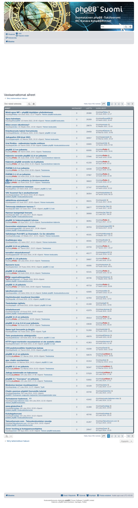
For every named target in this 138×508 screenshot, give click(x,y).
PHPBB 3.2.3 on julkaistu (17, 168)
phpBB (67, 500)
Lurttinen (16, 356)
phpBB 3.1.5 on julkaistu (17, 317)
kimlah (14, 331)
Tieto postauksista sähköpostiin (21, 335)
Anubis (15, 242)
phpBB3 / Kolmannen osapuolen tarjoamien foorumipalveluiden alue (31, 395)
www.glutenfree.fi (14, 406)
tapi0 (14, 305)
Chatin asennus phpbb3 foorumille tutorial (26, 391)
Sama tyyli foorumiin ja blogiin (20, 329)
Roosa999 (16, 121)
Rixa (14, 189)
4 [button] (118, 103)
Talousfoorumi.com (19, 423)
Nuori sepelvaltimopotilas (18, 277)
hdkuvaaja (16, 236)
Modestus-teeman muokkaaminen (22, 385)
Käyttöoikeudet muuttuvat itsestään (23, 297)
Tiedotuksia (46, 152)
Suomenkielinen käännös (50, 158)
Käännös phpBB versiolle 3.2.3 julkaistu (25, 162)
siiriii (14, 202)
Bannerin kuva (12, 265)
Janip (14, 387)
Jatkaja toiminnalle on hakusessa (21, 373)
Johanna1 (16, 279)
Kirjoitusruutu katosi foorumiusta (21, 131)
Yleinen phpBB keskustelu (51, 114)
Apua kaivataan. (13, 119)
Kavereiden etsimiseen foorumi (20, 226)
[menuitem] (19, 33)
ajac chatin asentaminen (17, 360)
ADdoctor (15, 133)
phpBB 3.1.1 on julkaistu (17, 366)
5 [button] (122, 103)
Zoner (14, 431)
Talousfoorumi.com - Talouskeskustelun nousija (29, 421)
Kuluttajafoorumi (14, 414)
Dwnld (14, 350)
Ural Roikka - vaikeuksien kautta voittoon (25, 143)
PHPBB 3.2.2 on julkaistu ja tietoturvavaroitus (27, 180)
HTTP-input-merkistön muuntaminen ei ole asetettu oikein (33, 342)
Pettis (14, 152)
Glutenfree (16, 393)
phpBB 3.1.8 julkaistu (16, 285)
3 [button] (115, 103)
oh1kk (14, 145)
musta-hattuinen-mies (20, 401)
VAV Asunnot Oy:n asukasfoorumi (22, 193)
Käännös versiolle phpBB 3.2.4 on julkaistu (26, 156)
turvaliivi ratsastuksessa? (18, 252)
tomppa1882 (17, 228)
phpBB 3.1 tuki (48, 267)
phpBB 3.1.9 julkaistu (16, 271)
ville (13, 299)
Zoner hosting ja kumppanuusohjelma (24, 429)
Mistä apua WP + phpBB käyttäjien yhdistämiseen (29, 112)
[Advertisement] (69, 68)
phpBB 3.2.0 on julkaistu (17, 246)
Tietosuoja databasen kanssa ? (20, 206)
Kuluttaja (15, 408)
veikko (14, 293)
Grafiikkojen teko (14, 240)
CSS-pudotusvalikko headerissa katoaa (24, 348)
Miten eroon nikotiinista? (17, 125)
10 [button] (128, 103)
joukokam (16, 195)
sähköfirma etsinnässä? (17, 200)
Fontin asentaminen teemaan (19, 187)
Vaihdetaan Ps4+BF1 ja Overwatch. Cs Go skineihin (30, 234)
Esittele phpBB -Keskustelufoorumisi (55, 145)
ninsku (14, 127)
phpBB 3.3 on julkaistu (16, 149)
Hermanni (16, 344)
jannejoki (15, 139)
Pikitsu (14, 114)
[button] (103, 104)
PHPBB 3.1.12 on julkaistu (18, 174)
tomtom (15, 267)
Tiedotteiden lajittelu (15, 303)
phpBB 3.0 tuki (45, 299)
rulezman (15, 312)
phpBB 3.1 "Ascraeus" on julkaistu (22, 379)
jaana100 (15, 255)
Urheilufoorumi (13, 309)
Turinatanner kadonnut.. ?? (19, 399)
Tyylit (44, 331)
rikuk (14, 362)
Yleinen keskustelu (50, 127)
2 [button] (111, 103)
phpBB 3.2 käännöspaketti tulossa (22, 220)
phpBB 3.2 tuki (50, 133)
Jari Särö (15, 209)
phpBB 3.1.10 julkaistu (16, 259)
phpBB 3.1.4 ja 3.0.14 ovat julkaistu (22, 323)
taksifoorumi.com (14, 291)
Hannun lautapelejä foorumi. (19, 213)
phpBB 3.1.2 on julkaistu (17, 354)
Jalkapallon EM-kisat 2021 (18, 137)
